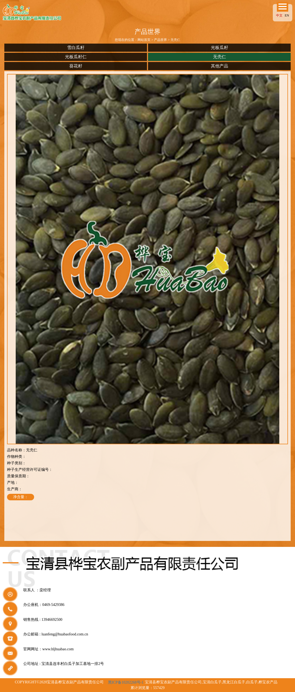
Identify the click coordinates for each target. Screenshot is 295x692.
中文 (279, 15)
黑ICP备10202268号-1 (125, 682)
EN (287, 15)
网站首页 (143, 40)
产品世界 (160, 40)
